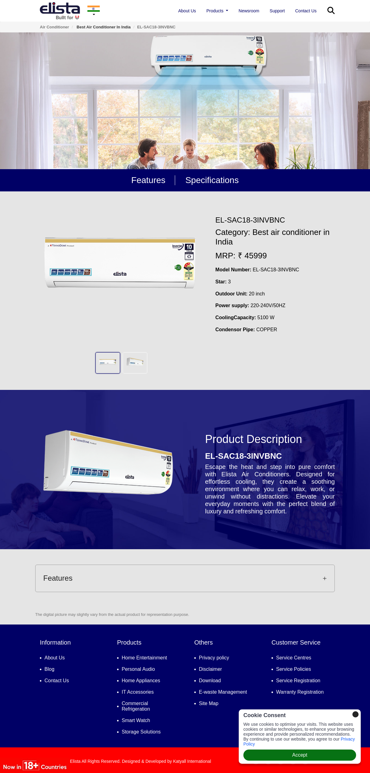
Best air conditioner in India (103, 27)
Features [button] (185, 578)
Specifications (212, 180)
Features (148, 180)
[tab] (185, 578)
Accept (299, 755)
